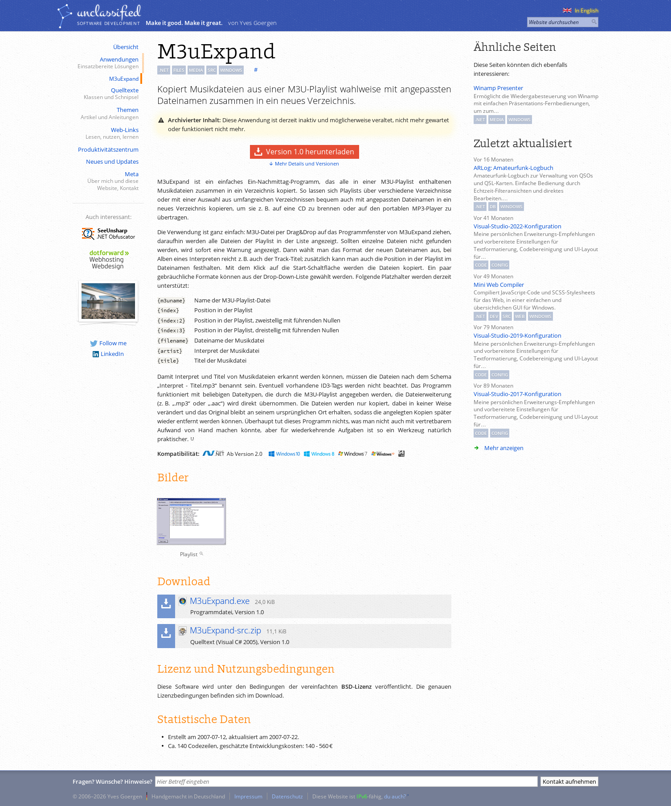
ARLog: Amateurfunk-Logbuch (513, 168)
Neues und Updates (112, 161)
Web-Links (107, 133)
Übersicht (126, 47)
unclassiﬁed (108, 12)
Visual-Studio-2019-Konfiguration (517, 335)
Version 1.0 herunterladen (310, 152)
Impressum (248, 796)
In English (580, 10)
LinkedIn (108, 354)
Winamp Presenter (498, 88)
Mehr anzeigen (504, 448)
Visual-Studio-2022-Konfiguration (517, 226)
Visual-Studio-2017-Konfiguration (517, 394)
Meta (107, 181)
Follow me (108, 343)
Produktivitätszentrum (108, 149)
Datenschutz (287, 796)
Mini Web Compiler (499, 285)
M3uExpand (124, 78)
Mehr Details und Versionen (307, 163)
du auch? (395, 796)
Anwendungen (107, 63)
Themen (107, 113)
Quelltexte (107, 94)
